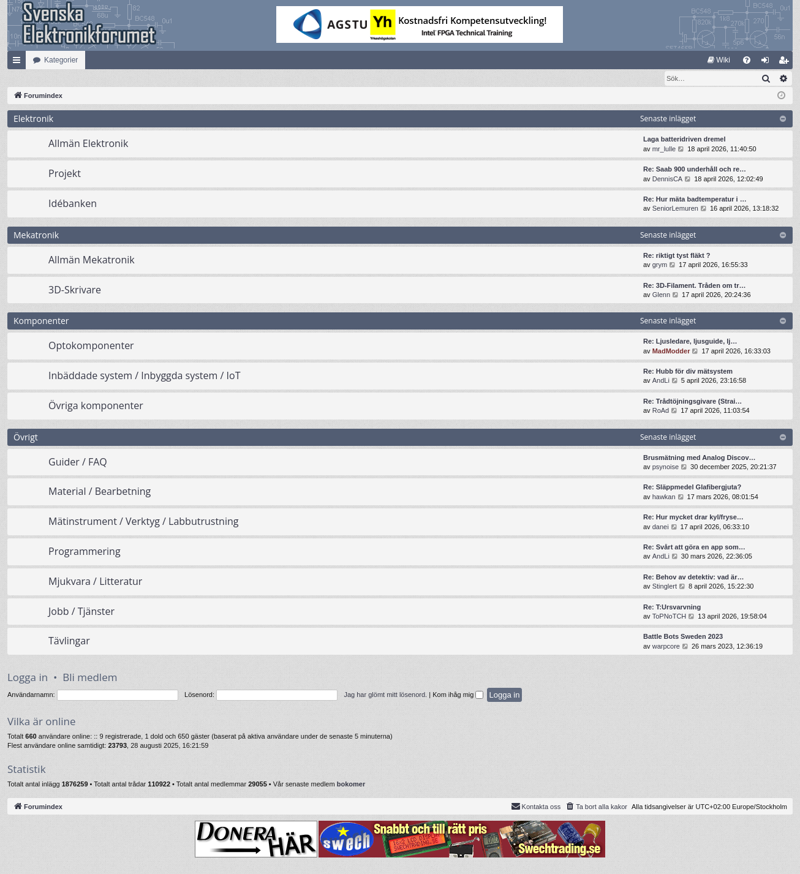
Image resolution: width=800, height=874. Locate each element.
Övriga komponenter (95, 406)
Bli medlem (89, 678)
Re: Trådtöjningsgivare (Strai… (692, 401)
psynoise (665, 467)
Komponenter (41, 321)
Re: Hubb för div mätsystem (688, 371)
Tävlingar (69, 641)
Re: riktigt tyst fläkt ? (676, 256)
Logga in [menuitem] (767, 62)
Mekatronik (36, 235)
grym (659, 265)
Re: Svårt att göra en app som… (694, 547)
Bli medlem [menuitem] (786, 62)
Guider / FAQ (77, 462)
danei (660, 527)
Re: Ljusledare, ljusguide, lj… (690, 341)
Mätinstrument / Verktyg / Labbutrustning (143, 522)
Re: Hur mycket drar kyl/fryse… (693, 517)
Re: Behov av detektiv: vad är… (693, 577)
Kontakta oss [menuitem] (536, 806)
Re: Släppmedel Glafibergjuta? (692, 487)
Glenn (661, 295)
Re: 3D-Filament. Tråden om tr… (694, 286)
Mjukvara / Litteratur (95, 582)
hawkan (664, 497)
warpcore (666, 646)
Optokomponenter (91, 346)
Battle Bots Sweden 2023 (683, 637)
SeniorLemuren (675, 209)
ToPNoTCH (669, 616)
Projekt (64, 174)
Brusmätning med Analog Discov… (699, 458)
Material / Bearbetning (99, 492)
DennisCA (667, 179)
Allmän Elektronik (88, 144)
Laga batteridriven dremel (684, 139)
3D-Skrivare (74, 290)
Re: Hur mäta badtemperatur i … (695, 199)
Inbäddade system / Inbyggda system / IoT (144, 376)
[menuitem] (719, 60)
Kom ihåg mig (457, 695)
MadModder (671, 351)
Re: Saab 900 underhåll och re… (694, 169)
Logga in (27, 678)
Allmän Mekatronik (91, 260)
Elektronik (33, 119)
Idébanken (72, 204)
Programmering (84, 552)
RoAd (661, 411)
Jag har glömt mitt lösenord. (385, 695)
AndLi (661, 381)
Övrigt (25, 437)
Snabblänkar (19, 62)
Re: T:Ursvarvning (672, 607)
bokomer (351, 784)
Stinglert (664, 586)
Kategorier (61, 60)
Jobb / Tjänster (81, 612)
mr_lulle (664, 149)
